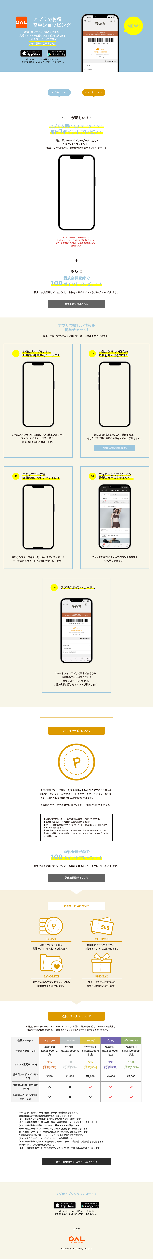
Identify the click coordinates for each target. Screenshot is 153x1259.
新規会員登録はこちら (76, 304)
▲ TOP (76, 1228)
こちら (79, 245)
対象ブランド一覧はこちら (67, 1125)
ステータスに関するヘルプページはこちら (75, 1162)
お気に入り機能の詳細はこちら (115, 448)
